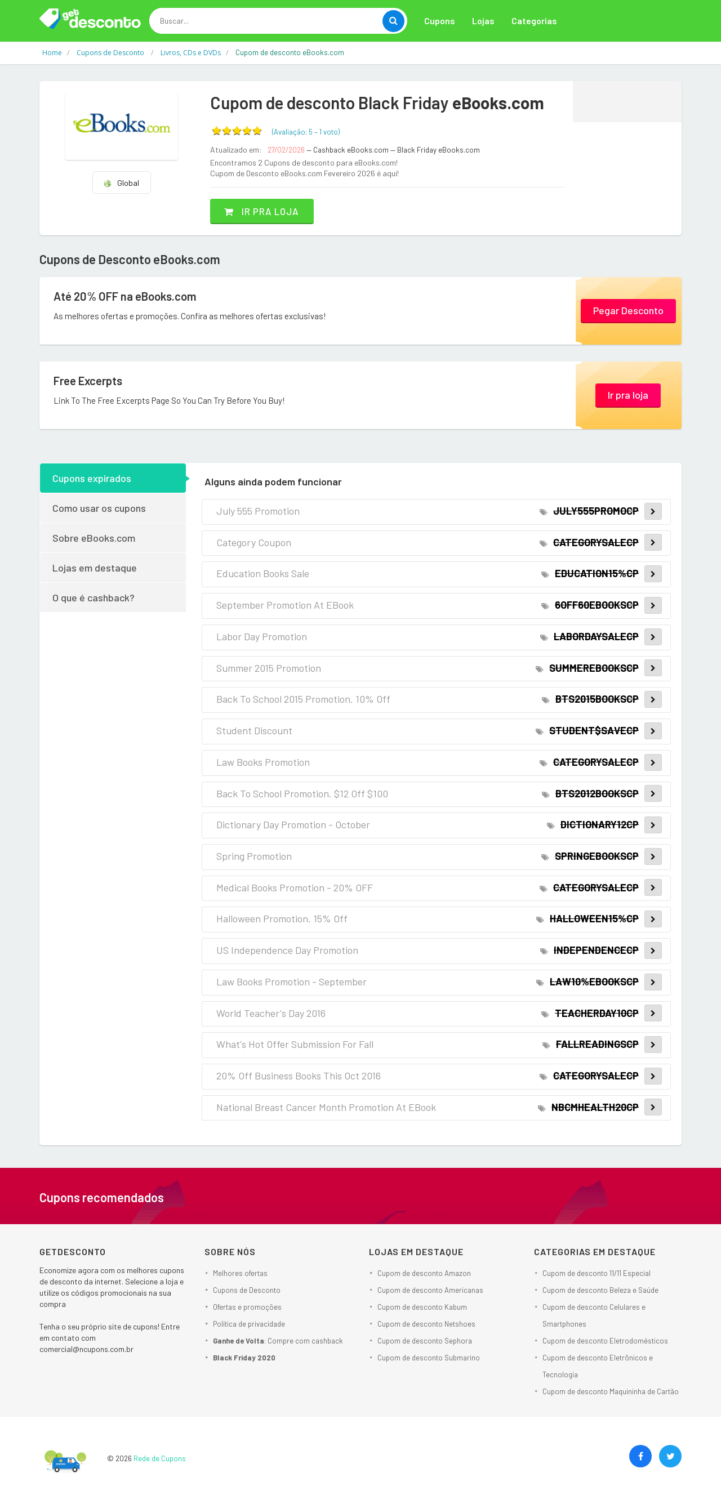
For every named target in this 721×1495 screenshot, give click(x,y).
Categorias (534, 20)
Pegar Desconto (628, 310)
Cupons (439, 20)
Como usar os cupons (99, 507)
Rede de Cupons (159, 1457)
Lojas (483, 20)
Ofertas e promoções (247, 1306)
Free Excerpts (92, 380)
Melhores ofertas (240, 1272)
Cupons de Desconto (247, 1289)
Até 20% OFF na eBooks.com (131, 296)
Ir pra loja (267, 210)
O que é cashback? (93, 597)
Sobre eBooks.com (93, 537)
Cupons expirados (91, 477)
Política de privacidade (249, 1323)
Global (121, 183)
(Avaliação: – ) (306, 131)
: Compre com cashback (278, 1340)
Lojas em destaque (94, 567)
